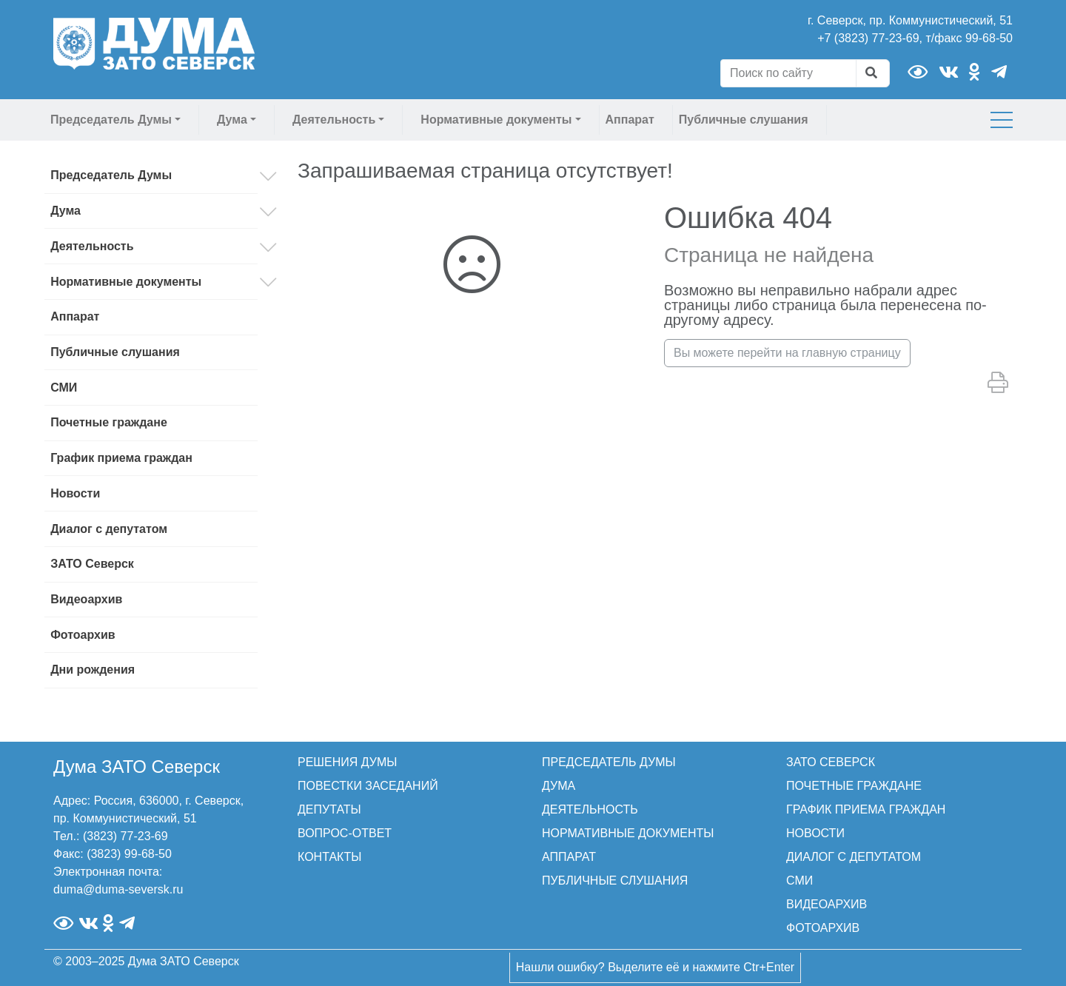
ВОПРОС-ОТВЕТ (345, 833)
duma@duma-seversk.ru (118, 889)
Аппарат (630, 119)
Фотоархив (82, 634)
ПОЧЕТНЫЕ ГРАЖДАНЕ (854, 785)
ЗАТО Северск (92, 563)
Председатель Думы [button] (111, 119)
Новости (75, 493)
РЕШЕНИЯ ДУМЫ (347, 762)
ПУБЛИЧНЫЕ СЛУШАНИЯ (615, 880)
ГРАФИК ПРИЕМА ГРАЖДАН (865, 809)
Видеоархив (86, 599)
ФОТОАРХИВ (822, 928)
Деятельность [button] (333, 119)
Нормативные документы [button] (495, 119)
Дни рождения (92, 669)
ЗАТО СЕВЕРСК (830, 762)
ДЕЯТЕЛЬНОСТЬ (590, 809)
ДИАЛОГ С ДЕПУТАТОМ (853, 857)
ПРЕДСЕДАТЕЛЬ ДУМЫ (609, 762)
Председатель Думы (111, 175)
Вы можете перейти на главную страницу (787, 352)
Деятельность (91, 246)
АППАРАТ (569, 857)
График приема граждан (121, 458)
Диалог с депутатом (108, 529)
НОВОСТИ (815, 833)
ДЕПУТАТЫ (329, 809)
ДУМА (558, 785)
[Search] (788, 73)
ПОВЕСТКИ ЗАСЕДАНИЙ (368, 785)
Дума (65, 210)
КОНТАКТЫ (329, 857)
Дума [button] (232, 119)
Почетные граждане (108, 422)
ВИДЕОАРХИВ (826, 904)
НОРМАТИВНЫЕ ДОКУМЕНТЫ (628, 833)
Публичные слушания (743, 119)
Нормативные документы (125, 281)
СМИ (63, 387)
